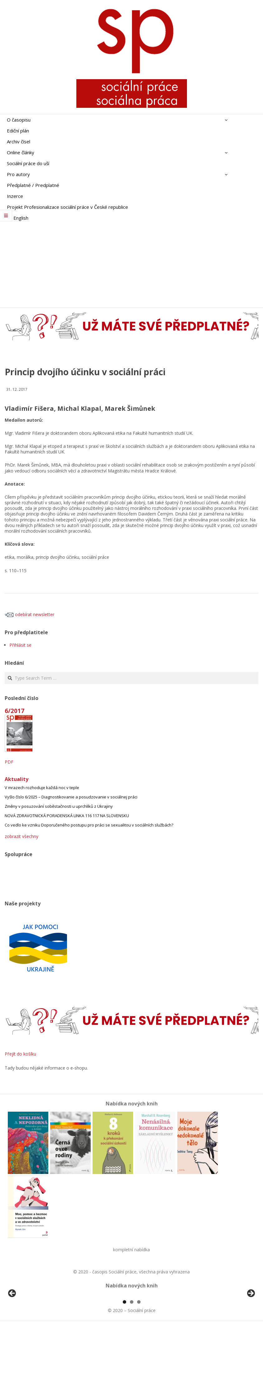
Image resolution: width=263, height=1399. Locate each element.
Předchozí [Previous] (12, 1329)
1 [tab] (124, 1373)
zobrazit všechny (21, 836)
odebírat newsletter (29, 614)
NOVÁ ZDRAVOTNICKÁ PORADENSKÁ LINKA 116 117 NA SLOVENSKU (67, 815)
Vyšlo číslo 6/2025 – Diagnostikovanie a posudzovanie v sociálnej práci (71, 797)
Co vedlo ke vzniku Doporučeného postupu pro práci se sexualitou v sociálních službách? (89, 825)
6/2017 (14, 711)
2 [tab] (131, 1373)
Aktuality (16, 779)
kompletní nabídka (131, 1250)
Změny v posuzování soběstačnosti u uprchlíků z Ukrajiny (59, 806)
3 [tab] (139, 1373)
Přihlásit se (20, 645)
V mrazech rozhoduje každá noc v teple (42, 787)
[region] (131, 1331)
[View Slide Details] (30, 1331)
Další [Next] (250, 1329)
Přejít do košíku (20, 1054)
